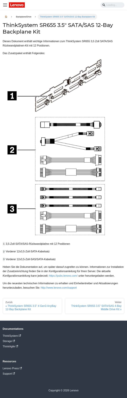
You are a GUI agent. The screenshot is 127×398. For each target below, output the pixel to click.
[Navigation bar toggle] (5, 4)
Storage (9, 341)
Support (9, 373)
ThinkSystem (12, 335)
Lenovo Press (12, 368)
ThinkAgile (10, 346)
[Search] (112, 5)
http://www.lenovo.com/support (59, 287)
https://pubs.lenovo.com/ (63, 275)
